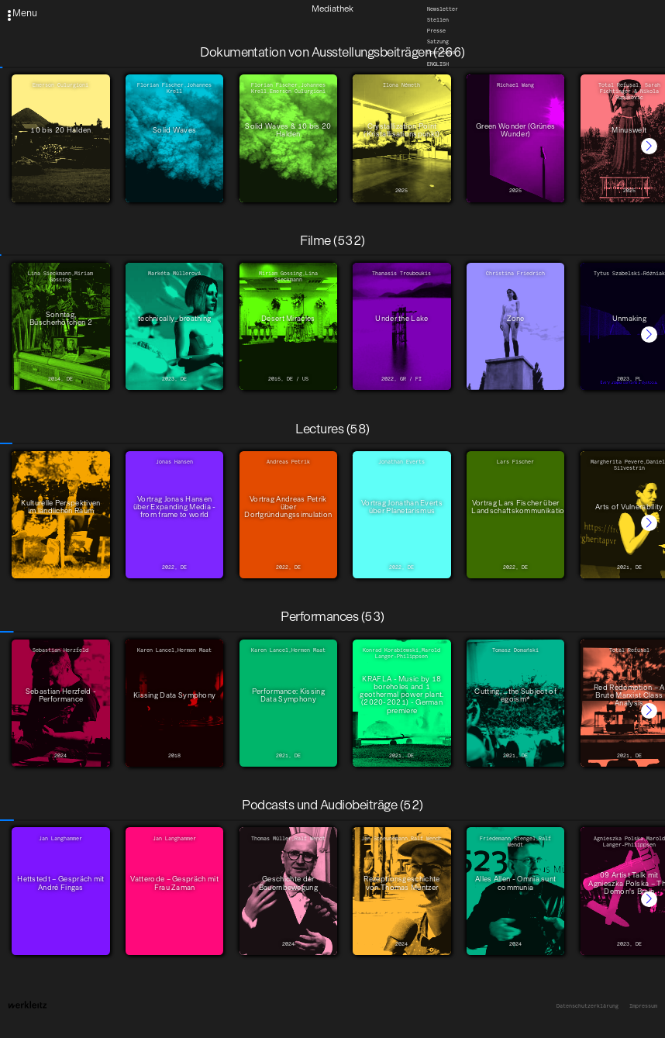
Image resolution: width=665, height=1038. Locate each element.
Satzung (438, 42)
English (438, 64)
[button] (649, 146)
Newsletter (442, 9)
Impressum (643, 1006)
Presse (436, 31)
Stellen (438, 20)
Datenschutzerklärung (587, 1006)
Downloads (441, 53)
